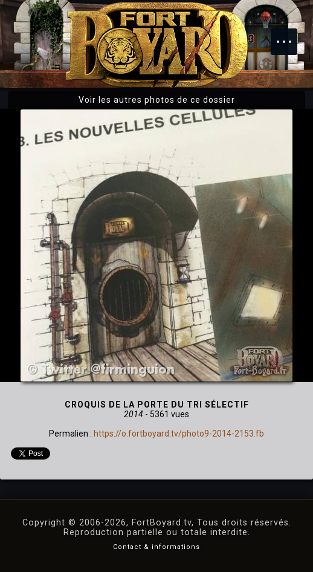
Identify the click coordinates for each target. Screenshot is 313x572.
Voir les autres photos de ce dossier (157, 100)
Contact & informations (156, 547)
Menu (290, 35)
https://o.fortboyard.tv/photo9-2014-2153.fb (179, 433)
